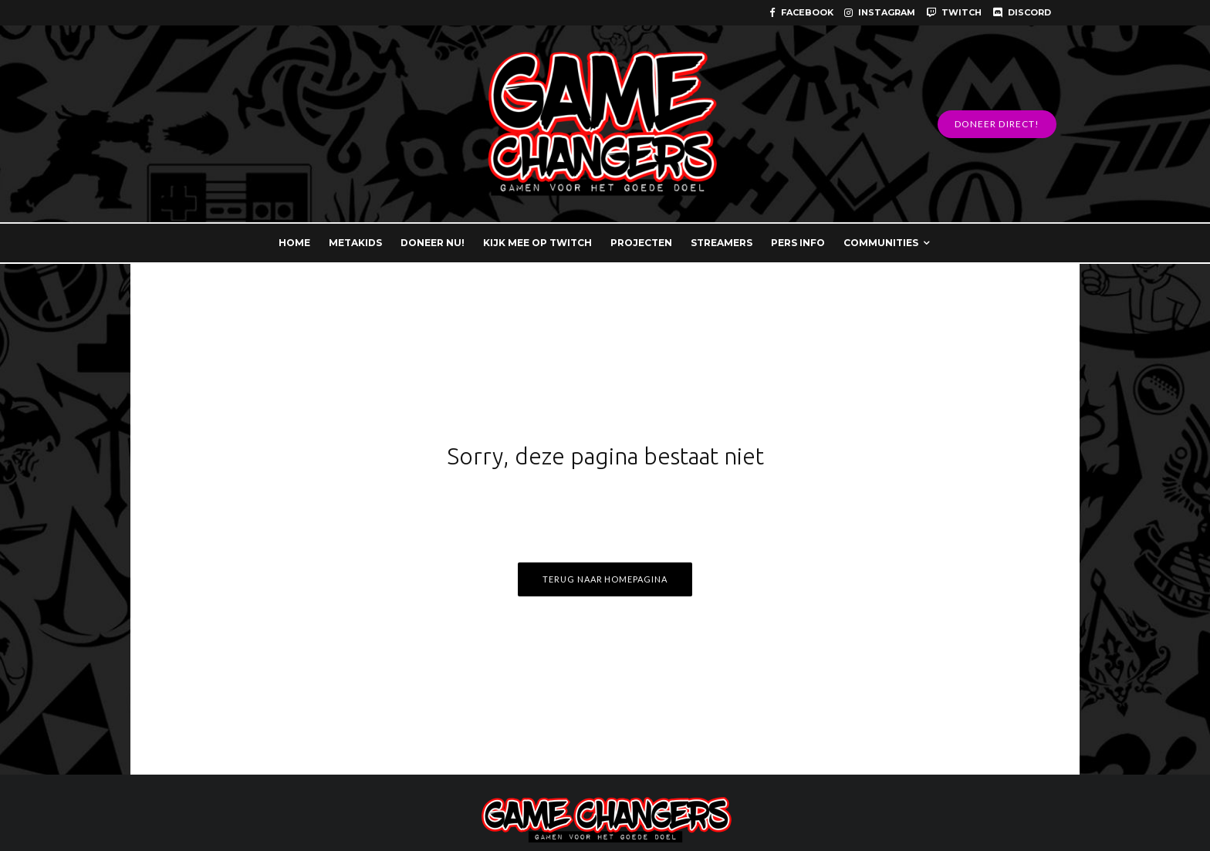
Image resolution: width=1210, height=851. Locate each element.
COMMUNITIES (880, 242)
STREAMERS (721, 242)
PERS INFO (798, 242)
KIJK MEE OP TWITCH (537, 242)
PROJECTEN (641, 242)
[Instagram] (880, 12)
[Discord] (1021, 12)
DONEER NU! (433, 242)
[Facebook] (801, 12)
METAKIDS (355, 242)
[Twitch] (954, 12)
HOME (294, 242)
